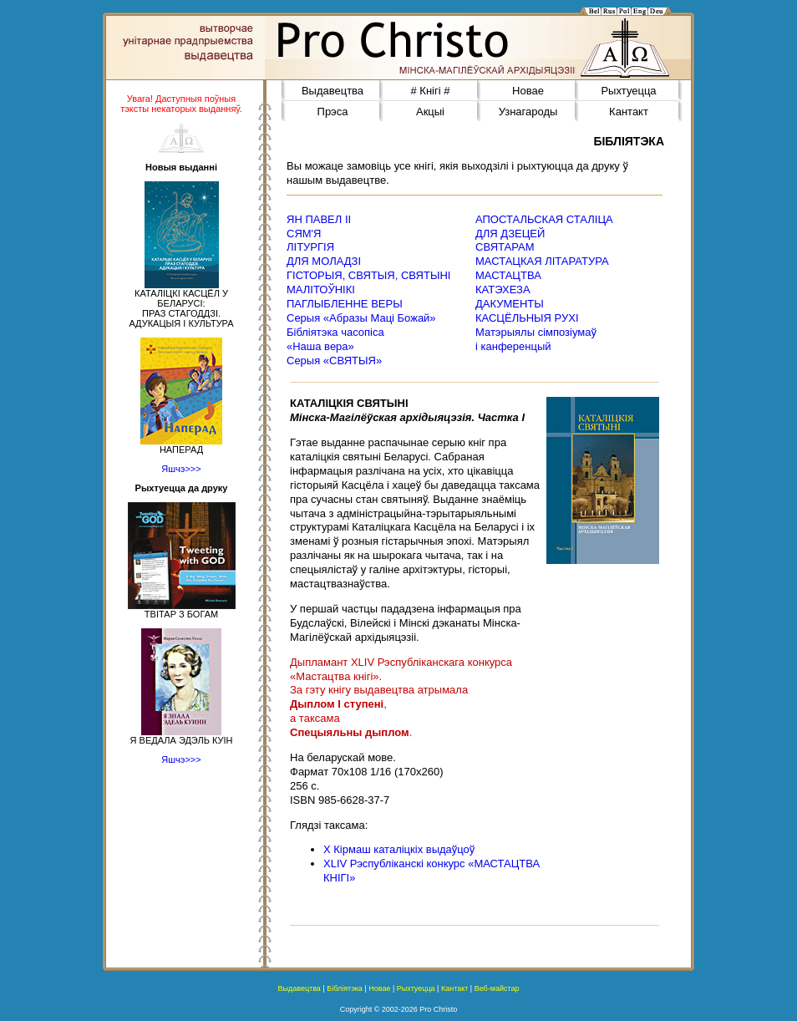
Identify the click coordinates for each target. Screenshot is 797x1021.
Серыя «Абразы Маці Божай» (361, 318)
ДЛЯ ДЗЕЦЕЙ (510, 233)
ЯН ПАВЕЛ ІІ (319, 219)
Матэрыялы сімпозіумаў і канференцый (535, 339)
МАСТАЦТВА (508, 275)
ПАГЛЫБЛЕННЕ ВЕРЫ (345, 303)
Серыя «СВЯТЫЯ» (334, 360)
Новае (528, 90)
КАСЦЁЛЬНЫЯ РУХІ (527, 318)
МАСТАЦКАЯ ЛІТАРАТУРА (542, 261)
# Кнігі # (430, 90)
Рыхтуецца (628, 90)
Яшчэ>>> (181, 469)
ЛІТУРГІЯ (310, 247)
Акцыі (430, 111)
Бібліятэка (345, 988)
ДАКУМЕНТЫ (509, 303)
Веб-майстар (497, 988)
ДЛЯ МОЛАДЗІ (324, 261)
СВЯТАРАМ (505, 247)
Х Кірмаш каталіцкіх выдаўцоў (399, 849)
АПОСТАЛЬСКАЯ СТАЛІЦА (544, 219)
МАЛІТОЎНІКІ (321, 289)
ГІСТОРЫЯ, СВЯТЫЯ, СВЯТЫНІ (368, 275)
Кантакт (628, 111)
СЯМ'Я (304, 233)
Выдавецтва (332, 90)
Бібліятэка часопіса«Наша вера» (335, 339)
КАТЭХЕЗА (502, 289)
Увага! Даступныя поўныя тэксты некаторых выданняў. (181, 104)
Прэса (332, 111)
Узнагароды (528, 111)
